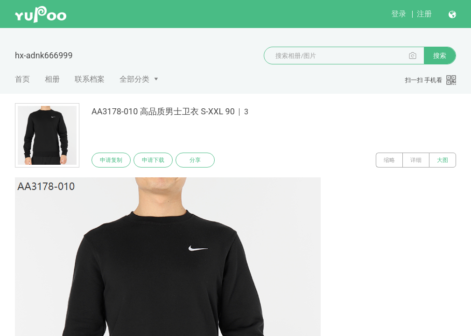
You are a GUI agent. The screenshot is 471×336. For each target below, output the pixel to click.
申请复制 (111, 160)
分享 (195, 160)
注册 (424, 13)
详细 (416, 160)
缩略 (389, 160)
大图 (442, 160)
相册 (52, 79)
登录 (398, 13)
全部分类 (134, 79)
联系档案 (90, 79)
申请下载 (153, 160)
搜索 (439, 55)
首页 (22, 79)
